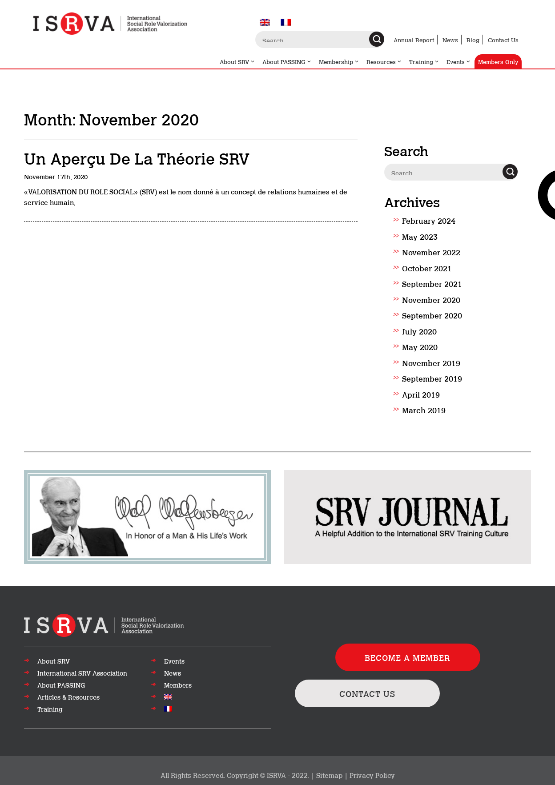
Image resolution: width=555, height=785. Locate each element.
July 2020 (419, 331)
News (450, 39)
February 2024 (428, 220)
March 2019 (424, 409)
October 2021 (427, 268)
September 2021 (432, 283)
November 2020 (431, 299)
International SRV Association (82, 673)
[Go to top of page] (104, 624)
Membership (339, 61)
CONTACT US (367, 693)
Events (458, 61)
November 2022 (431, 252)
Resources (384, 61)
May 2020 (420, 346)
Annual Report (414, 39)
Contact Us (503, 39)
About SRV (237, 61)
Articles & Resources (68, 697)
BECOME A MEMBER (407, 657)
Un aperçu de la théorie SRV (137, 157)
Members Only (498, 61)
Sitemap (329, 775)
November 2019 (431, 362)
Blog (473, 39)
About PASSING (287, 61)
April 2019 (421, 394)
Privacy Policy (372, 775)
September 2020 (432, 315)
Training (424, 61)
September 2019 (432, 378)
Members (178, 685)
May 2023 (420, 236)
